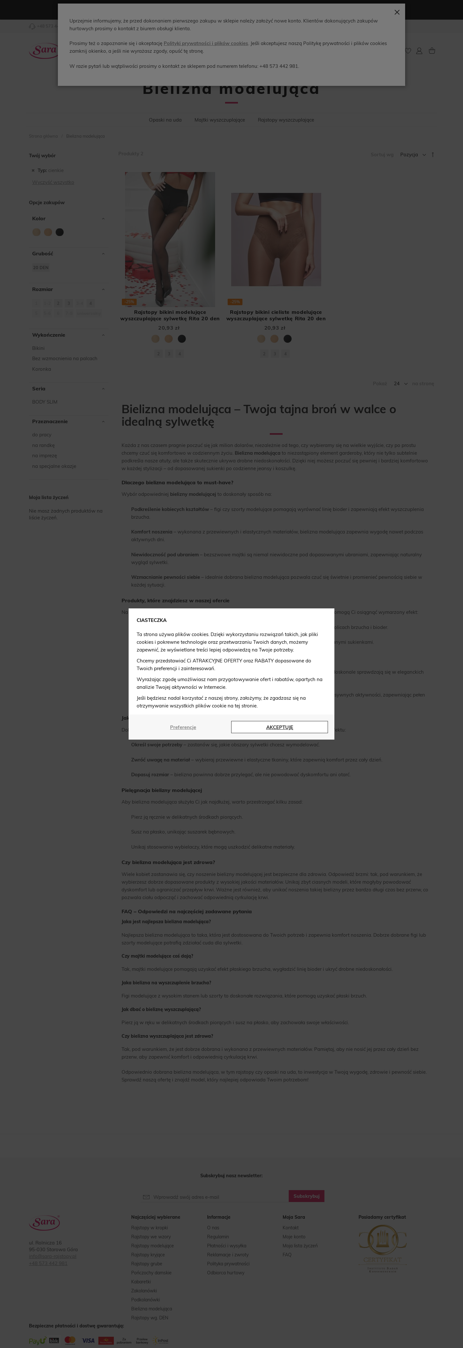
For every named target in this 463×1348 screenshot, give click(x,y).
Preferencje (183, 727)
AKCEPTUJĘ (279, 727)
